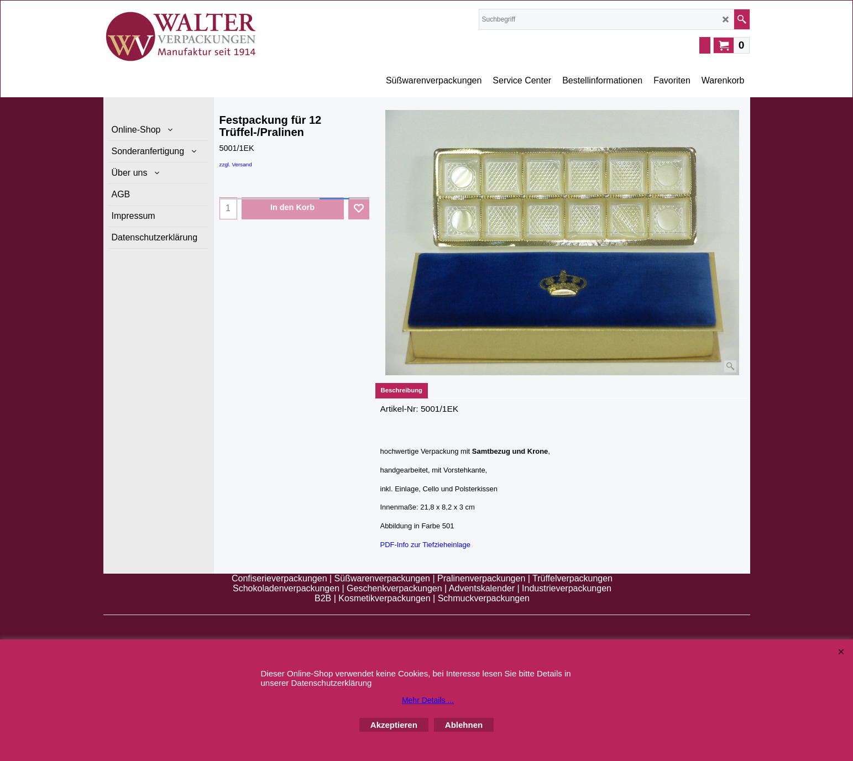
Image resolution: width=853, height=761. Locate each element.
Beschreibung (402, 390)
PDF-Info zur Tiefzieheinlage (425, 544)
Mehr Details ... (428, 700)
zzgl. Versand (235, 164)
